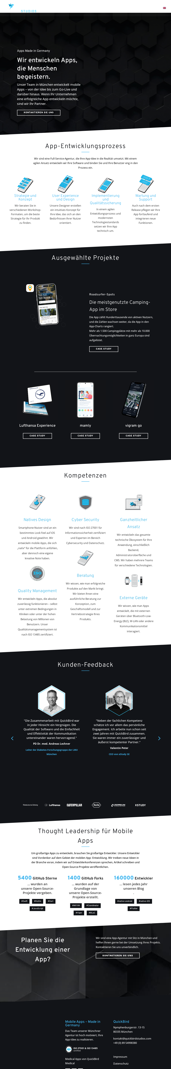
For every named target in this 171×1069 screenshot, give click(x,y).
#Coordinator (92, 893)
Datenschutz (121, 1051)
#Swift (24, 888)
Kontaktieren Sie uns (39, 100)
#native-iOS (144, 888)
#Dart (50, 888)
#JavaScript (37, 896)
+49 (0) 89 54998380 (125, 1030)
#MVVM (76, 893)
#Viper (79, 900)
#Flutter (134, 896)
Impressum (120, 1044)
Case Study (104, 336)
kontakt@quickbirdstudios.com (132, 1026)
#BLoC (92, 900)
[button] (158, 725)
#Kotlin (37, 888)
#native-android (124, 888)
